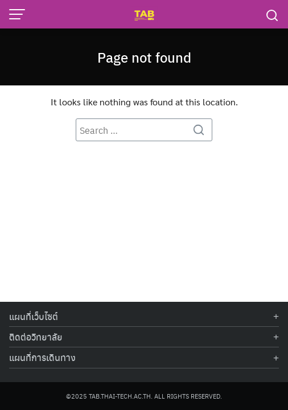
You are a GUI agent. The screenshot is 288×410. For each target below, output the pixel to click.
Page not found (144, 57)
